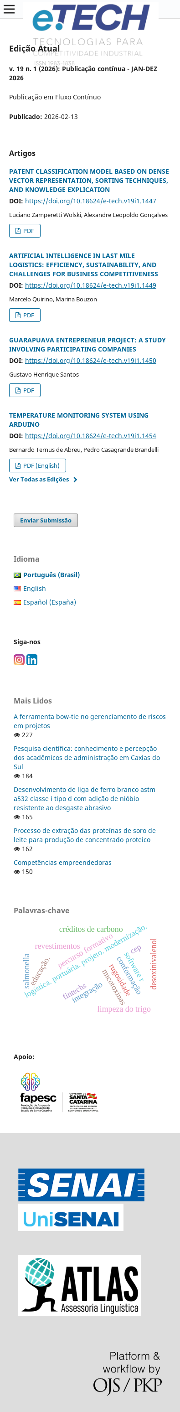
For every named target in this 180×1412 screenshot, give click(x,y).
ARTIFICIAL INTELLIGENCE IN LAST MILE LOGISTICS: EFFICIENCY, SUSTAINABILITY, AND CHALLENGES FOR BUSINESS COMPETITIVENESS (83, 264)
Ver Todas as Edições (39, 479)
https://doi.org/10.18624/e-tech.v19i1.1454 (90, 435)
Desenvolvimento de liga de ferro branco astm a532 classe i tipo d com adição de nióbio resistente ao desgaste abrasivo (84, 798)
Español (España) (49, 602)
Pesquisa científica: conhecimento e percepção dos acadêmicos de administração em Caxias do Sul (87, 757)
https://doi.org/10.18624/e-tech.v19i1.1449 (90, 285)
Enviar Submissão (46, 520)
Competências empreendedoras (63, 862)
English (34, 588)
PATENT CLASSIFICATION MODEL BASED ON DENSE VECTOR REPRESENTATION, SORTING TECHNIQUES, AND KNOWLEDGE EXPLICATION (89, 180)
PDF (28, 231)
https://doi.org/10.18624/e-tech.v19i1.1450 (90, 360)
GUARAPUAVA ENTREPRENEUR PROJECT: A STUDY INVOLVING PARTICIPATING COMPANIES (87, 344)
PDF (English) (41, 465)
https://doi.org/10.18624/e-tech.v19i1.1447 (90, 201)
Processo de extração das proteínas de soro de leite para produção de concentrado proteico (85, 835)
